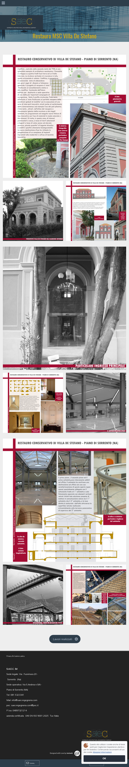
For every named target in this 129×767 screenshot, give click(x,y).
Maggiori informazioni (102, 752)
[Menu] (3, 3)
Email (30, 763)
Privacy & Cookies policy (15, 656)
